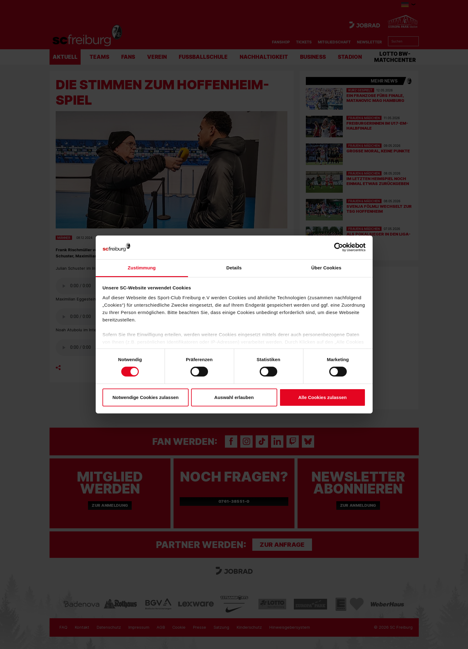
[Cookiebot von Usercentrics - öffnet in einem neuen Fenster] (339, 247)
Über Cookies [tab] (326, 267)
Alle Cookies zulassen (322, 397)
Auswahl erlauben (234, 397)
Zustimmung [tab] (142, 267)
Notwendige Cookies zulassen (145, 397)
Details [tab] (234, 267)
